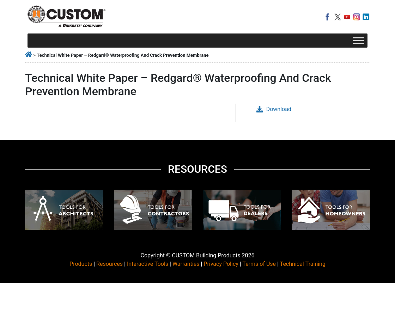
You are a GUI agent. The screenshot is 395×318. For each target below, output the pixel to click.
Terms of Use (259, 264)
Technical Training (303, 264)
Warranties (186, 264)
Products (80, 264)
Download (273, 109)
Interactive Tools (147, 264)
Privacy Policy (220, 264)
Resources (109, 264)
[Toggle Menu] (358, 40)
